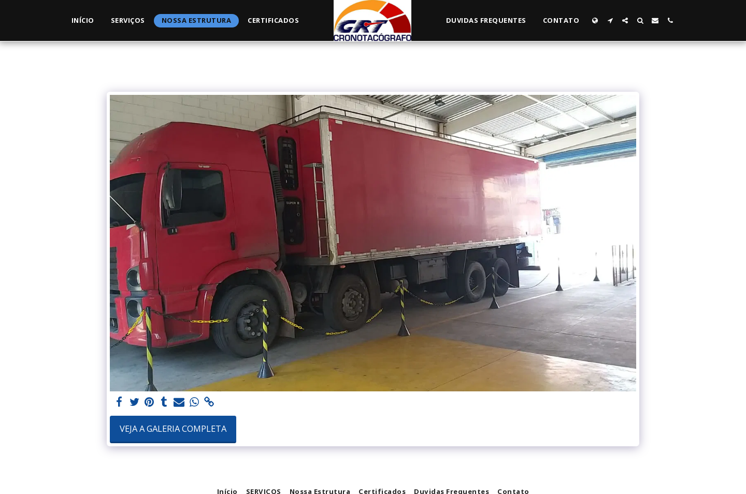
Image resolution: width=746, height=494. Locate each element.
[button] (610, 20)
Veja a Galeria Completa (173, 428)
